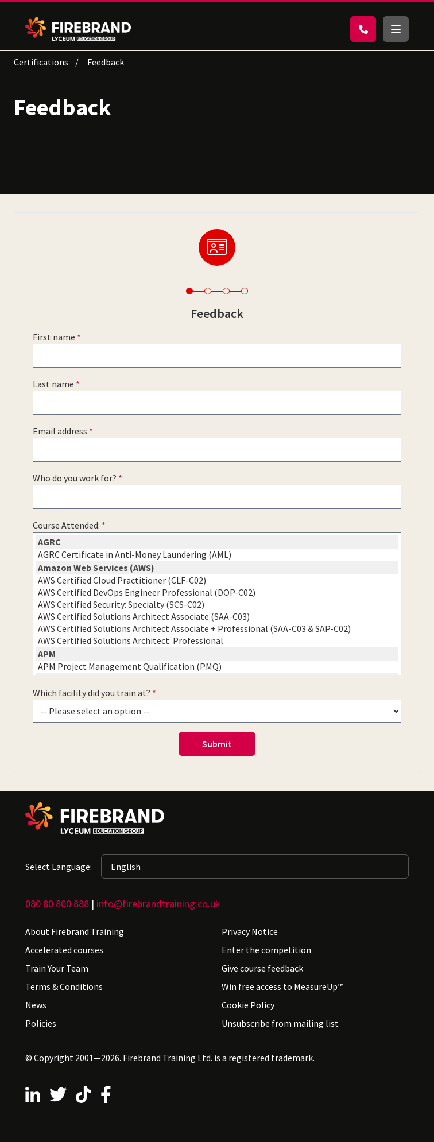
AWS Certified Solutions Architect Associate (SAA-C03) (217, 617)
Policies (40, 1023)
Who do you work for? (75, 478)
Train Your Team (56, 968)
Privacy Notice (250, 931)
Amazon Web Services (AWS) (217, 567)
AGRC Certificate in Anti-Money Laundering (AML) (217, 555)
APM (217, 654)
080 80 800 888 (57, 903)
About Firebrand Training (74, 931)
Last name (53, 384)
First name (54, 337)
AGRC (217, 542)
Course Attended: (66, 525)
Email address (60, 431)
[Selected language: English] (255, 866)
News (35, 1005)
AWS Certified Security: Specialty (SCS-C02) (217, 605)
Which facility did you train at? (91, 692)
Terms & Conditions (64, 986)
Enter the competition (266, 949)
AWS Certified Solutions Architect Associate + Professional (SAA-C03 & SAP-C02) (217, 629)
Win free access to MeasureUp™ (282, 986)
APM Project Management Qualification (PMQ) (217, 667)
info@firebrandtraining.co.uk (158, 903)
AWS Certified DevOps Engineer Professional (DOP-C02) (217, 592)
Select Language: (58, 866)
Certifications (41, 62)
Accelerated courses (64, 949)
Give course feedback (262, 968)
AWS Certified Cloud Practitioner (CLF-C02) (217, 580)
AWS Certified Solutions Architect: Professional (217, 641)
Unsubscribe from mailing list (280, 1023)
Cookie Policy (248, 1005)
